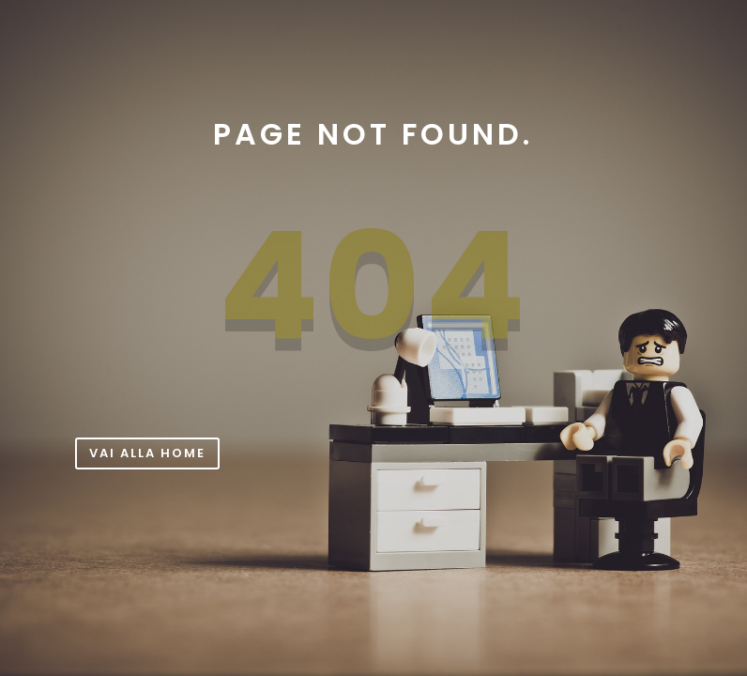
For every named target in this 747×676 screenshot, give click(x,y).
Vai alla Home (147, 453)
